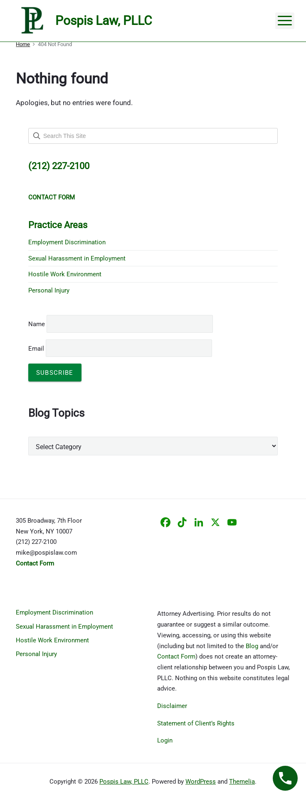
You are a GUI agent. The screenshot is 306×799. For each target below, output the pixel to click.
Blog (252, 646)
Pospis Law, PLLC (123, 781)
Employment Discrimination (67, 242)
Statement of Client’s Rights (195, 723)
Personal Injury (48, 290)
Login (165, 740)
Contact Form (176, 656)
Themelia (242, 781)
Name (36, 324)
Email (120, 348)
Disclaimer (172, 706)
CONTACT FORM (51, 197)
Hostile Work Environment (64, 274)
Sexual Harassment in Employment (77, 258)
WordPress (200, 781)
